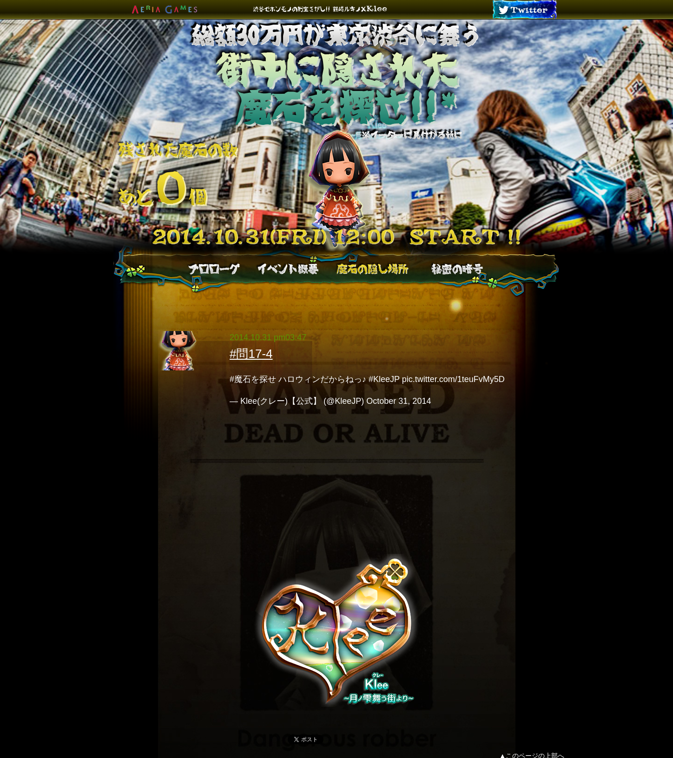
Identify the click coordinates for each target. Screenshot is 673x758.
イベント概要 (287, 269)
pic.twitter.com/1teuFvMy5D (453, 379)
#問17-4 (251, 354)
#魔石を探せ (253, 379)
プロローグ (213, 269)
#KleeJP (384, 379)
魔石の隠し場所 (372, 269)
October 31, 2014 (398, 401)
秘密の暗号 (456, 269)
